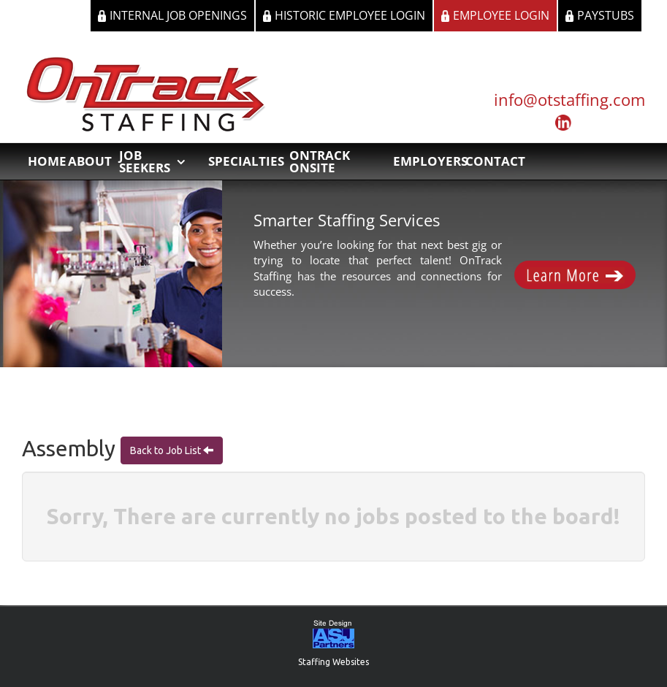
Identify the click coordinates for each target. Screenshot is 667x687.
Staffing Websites (333, 662)
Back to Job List (166, 450)
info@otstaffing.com (569, 99)
